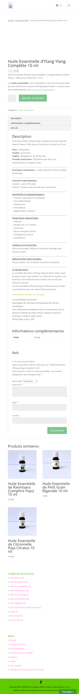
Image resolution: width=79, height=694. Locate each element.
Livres (12, 611)
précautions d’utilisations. (43, 89)
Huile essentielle (21, 20)
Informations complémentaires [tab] (25, 123)
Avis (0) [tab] (14, 128)
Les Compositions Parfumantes (24, 607)
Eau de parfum (17, 582)
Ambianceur (15, 577)
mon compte (15, 665)
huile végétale (16, 603)
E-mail (16, 415)
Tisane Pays (15, 620)
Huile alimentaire (18, 590)
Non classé (15, 615)
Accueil (11, 20)
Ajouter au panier (33, 98)
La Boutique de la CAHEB (21, 652)
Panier (13, 661)
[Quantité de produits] (12, 98)
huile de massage (18, 594)
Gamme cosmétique (19, 586)
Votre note (17, 381)
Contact (13, 657)
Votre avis (17, 384)
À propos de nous (18, 644)
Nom (15, 402)
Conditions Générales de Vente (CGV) (27, 669)
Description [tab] (16, 118)
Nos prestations (17, 648)
